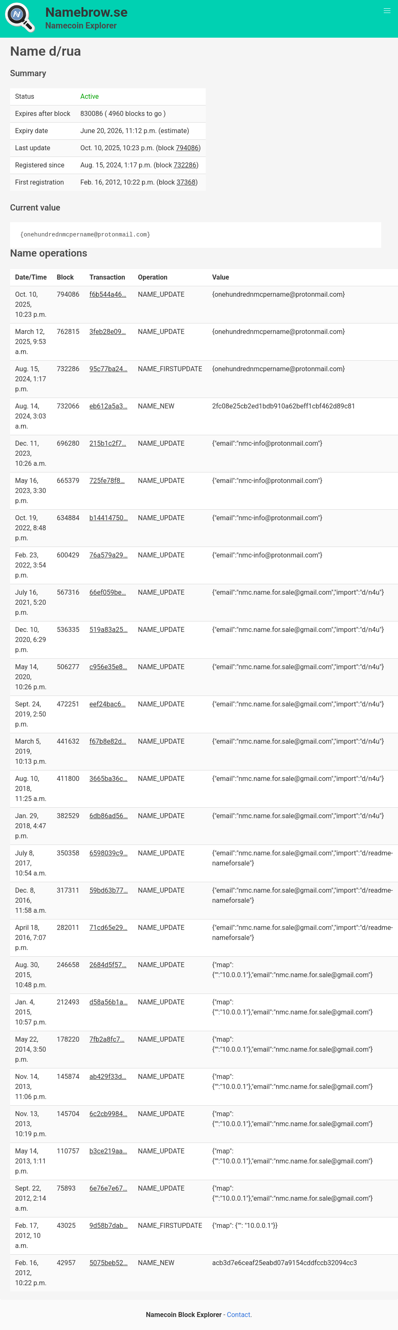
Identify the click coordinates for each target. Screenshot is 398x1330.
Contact (239, 1315)
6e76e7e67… (108, 1188)
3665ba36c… (109, 779)
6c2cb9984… (108, 1114)
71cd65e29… (109, 928)
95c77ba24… (109, 369)
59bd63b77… (109, 890)
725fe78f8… (107, 481)
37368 (185, 182)
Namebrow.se (86, 12)
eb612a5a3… (109, 406)
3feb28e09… (108, 332)
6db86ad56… (109, 816)
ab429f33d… (108, 1077)
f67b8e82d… (108, 741)
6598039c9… (109, 853)
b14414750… (109, 518)
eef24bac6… (108, 704)
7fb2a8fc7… (107, 1039)
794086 (187, 148)
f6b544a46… (108, 294)
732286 (184, 165)
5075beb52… (109, 1263)
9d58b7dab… (109, 1226)
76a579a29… (109, 555)
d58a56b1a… (109, 1002)
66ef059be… (108, 592)
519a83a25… (109, 630)
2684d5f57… (108, 965)
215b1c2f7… (108, 443)
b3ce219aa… (108, 1151)
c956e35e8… (108, 667)
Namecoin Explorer (81, 26)
